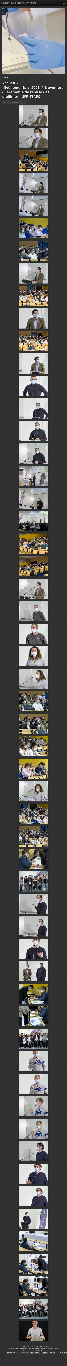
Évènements (15, 87)
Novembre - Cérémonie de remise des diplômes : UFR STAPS (33, 92)
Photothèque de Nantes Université (18, 2)
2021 (35, 87)
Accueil (8, 83)
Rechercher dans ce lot (16, 102)
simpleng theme (41, 1346)
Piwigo (32, 1346)
